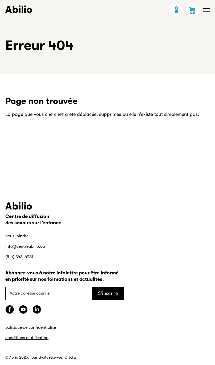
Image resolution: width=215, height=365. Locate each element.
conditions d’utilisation (26, 337)
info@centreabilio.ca (25, 246)
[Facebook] (9, 309)
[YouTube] (23, 309)
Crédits (70, 357)
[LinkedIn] (37, 309)
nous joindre (17, 236)
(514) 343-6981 (19, 256)
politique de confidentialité (30, 327)
